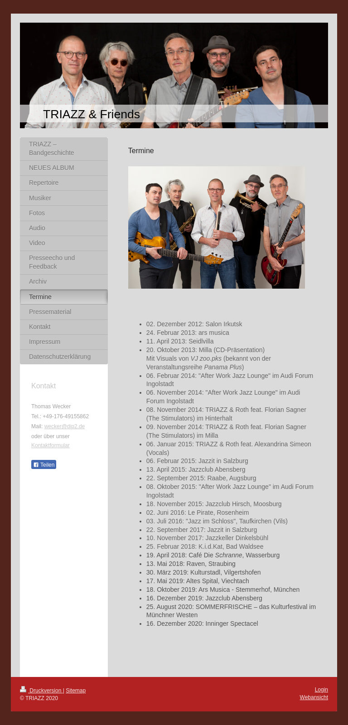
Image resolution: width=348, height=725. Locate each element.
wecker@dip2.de (64, 426)
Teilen (43, 465)
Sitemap (76, 690)
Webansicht (314, 697)
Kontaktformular (50, 445)
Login (321, 689)
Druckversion (41, 690)
